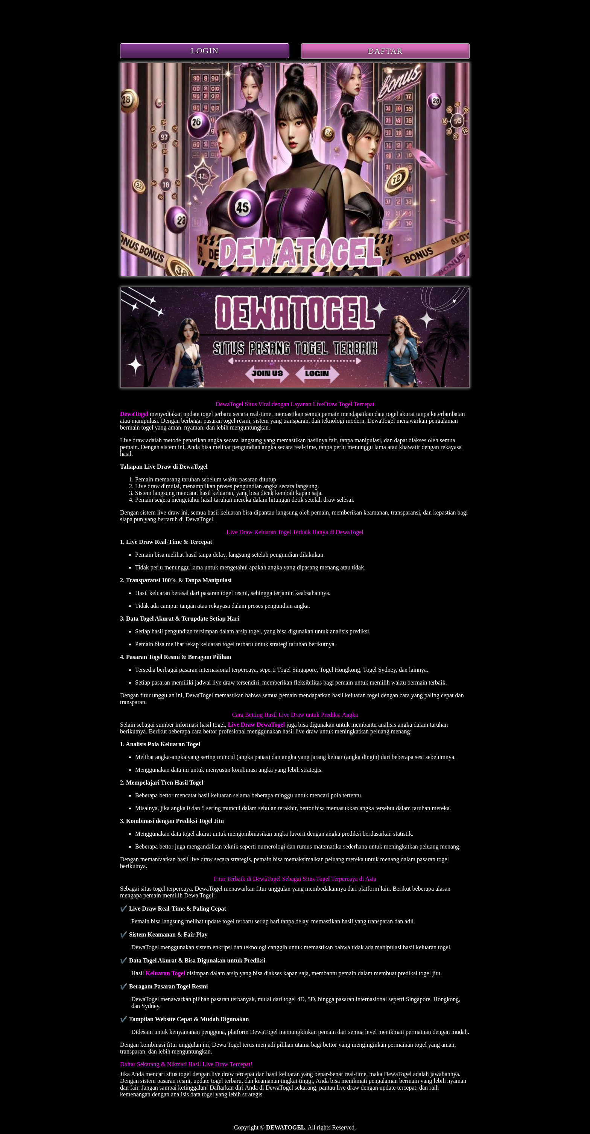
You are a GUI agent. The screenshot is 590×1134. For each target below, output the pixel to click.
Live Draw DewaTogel (256, 724)
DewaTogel (134, 414)
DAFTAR (385, 51)
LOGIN (205, 50)
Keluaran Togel (165, 973)
